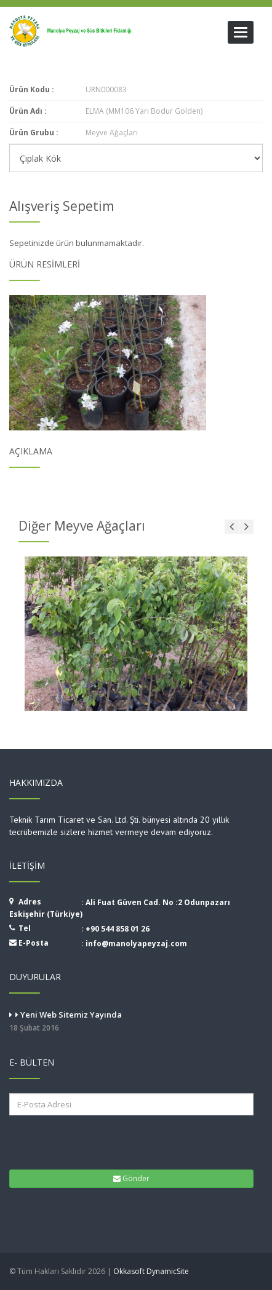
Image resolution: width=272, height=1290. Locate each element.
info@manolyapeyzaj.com (136, 943)
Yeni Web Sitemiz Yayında (136, 1022)
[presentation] (85, 1141)
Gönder (131, 1178)
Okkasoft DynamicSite (151, 1271)
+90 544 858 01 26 (118, 929)
